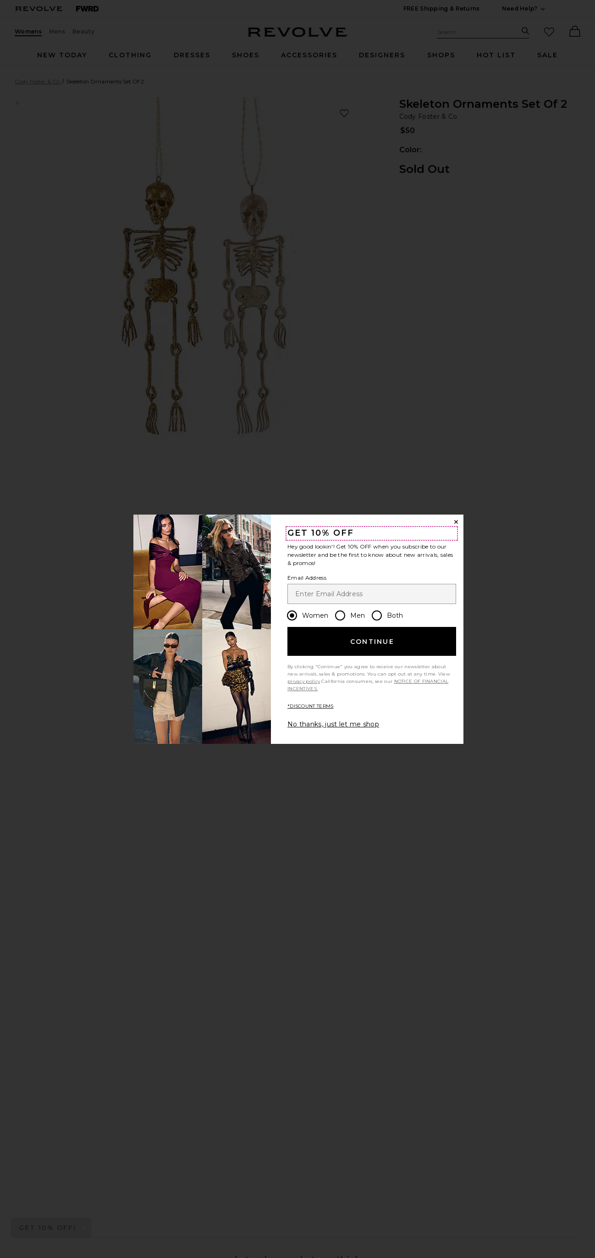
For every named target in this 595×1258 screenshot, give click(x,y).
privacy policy (303, 681)
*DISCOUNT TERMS (310, 706)
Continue (372, 641)
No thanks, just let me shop (333, 724)
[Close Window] (456, 522)
